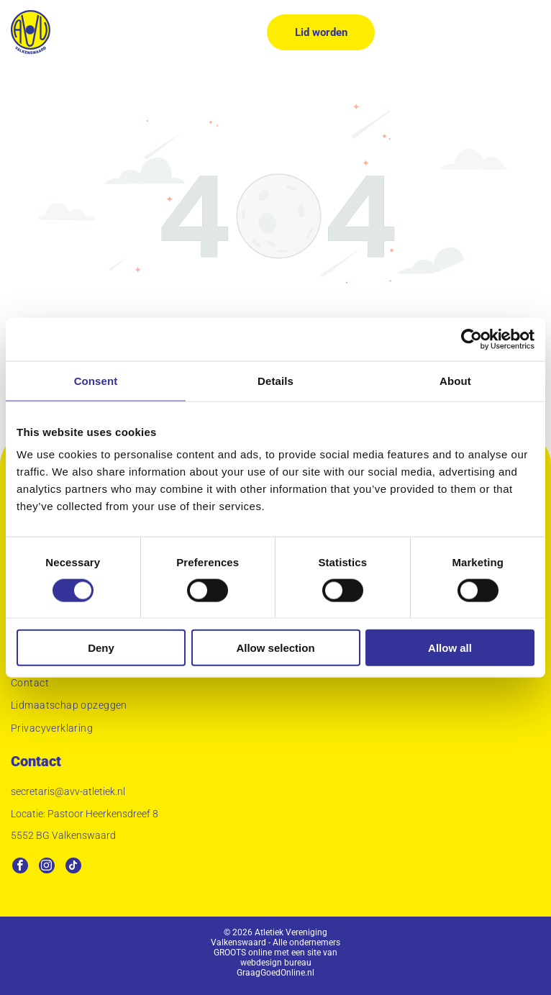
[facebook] (20, 867)
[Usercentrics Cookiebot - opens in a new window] (471, 339)
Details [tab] (275, 380)
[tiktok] (73, 867)
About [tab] (455, 380)
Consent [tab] (96, 380)
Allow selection (275, 648)
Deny (101, 648)
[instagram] (47, 867)
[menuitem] (275, 684)
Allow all (450, 648)
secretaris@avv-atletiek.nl (68, 791)
